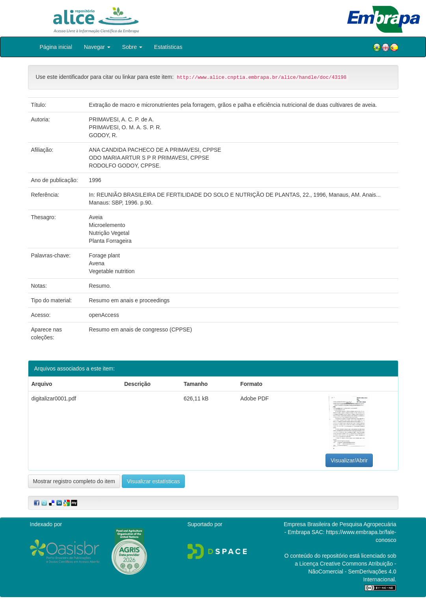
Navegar (97, 47)
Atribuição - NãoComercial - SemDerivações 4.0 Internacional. (352, 571)
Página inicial (56, 47)
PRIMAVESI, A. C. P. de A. (121, 119)
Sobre (132, 47)
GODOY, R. (103, 135)
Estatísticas (168, 47)
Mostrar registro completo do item (74, 481)
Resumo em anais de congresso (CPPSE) (140, 329)
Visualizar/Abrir (349, 460)
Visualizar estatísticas (153, 481)
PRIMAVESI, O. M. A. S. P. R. (125, 127)
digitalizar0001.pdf (54, 398)
